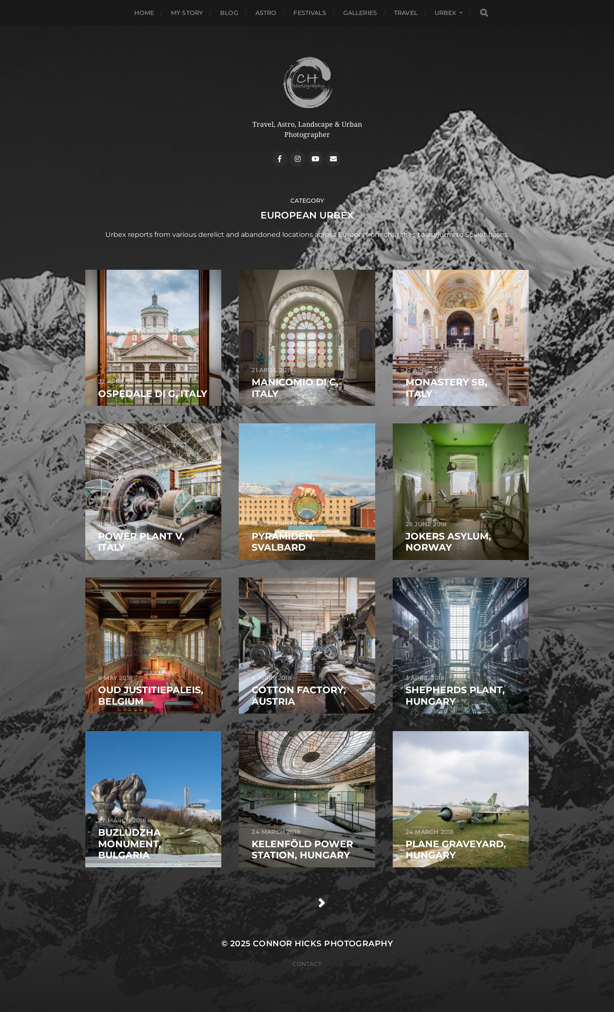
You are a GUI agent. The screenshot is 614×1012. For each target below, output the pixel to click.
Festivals (309, 13)
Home (144, 13)
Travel (405, 13)
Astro (266, 13)
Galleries (360, 13)
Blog (229, 13)
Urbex (445, 13)
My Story (187, 13)
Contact (307, 963)
